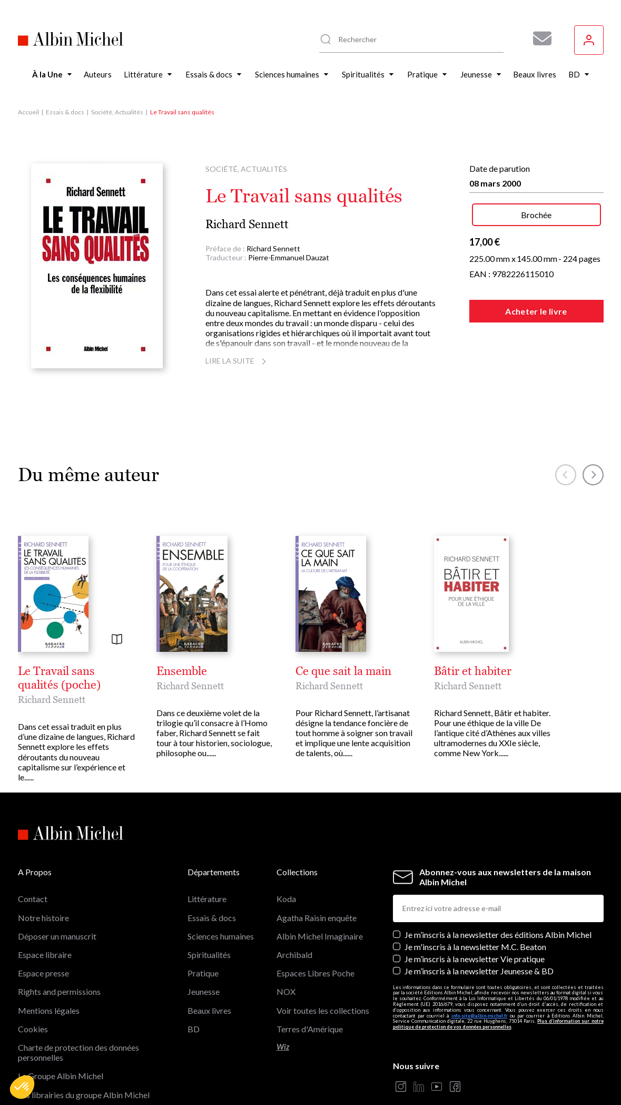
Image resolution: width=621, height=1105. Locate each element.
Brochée (536, 215)
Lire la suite (237, 360)
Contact (32, 899)
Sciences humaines (221, 936)
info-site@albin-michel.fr (479, 1016)
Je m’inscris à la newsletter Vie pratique (475, 959)
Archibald (294, 955)
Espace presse (43, 973)
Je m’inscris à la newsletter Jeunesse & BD (479, 971)
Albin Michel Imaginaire (320, 936)
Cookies (33, 1029)
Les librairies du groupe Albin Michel (84, 1095)
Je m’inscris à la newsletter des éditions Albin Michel (498, 935)
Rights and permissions (59, 991)
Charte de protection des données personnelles (78, 1052)
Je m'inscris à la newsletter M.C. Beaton (475, 947)
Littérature (207, 899)
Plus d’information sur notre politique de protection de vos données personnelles (498, 1024)
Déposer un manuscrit (57, 936)
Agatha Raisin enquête (317, 918)
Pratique (203, 973)
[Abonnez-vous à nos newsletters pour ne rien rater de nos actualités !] (538, 38)
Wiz (283, 1046)
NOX (286, 991)
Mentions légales (49, 1010)
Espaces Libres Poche (315, 973)
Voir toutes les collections (323, 1010)
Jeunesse (204, 991)
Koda (286, 899)
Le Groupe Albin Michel (60, 1076)
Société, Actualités (117, 112)
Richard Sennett (247, 224)
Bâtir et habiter (472, 671)
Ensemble (181, 671)
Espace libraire (45, 955)
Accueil (28, 112)
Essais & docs (65, 112)
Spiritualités (209, 955)
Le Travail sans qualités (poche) (59, 678)
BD (194, 1029)
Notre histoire (43, 918)
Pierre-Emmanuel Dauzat (288, 257)
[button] (22, 1087)
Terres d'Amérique (310, 1029)
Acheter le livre (536, 311)
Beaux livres (209, 1010)
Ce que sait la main (343, 671)
